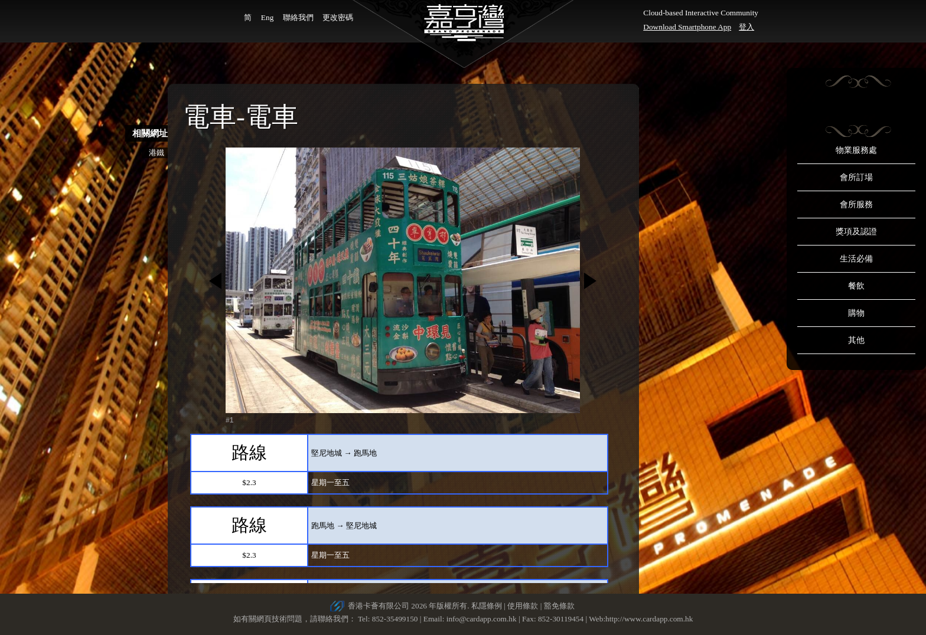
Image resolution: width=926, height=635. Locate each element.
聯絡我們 (298, 17)
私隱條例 (486, 605)
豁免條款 (559, 605)
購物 (856, 313)
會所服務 (856, 204)
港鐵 (156, 152)
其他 (856, 340)
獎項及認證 (856, 231)
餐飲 (856, 286)
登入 (746, 26)
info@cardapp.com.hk (482, 618)
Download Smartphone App (687, 26)
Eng (267, 17)
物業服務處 (856, 150)
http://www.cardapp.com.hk (649, 618)
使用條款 (522, 605)
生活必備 (856, 258)
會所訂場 (856, 177)
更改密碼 (337, 17)
